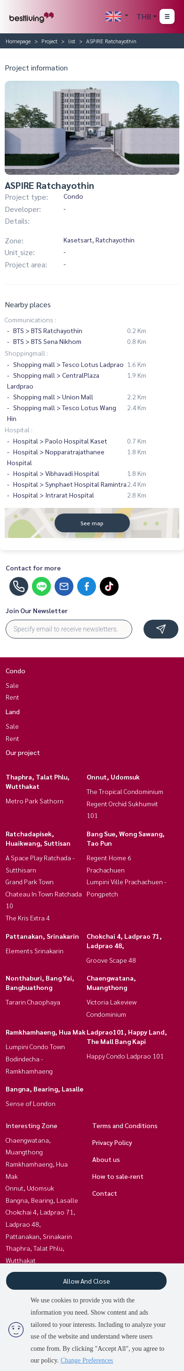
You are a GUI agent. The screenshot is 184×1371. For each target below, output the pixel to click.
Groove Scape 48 (111, 960)
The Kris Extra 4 (28, 917)
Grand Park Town (30, 881)
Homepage (18, 41)
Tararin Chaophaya (33, 1001)
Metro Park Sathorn (35, 800)
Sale (12, 685)
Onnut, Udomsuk (113, 776)
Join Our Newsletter (37, 610)
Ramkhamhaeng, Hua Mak (46, 1032)
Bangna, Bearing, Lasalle (44, 1088)
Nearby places (28, 304)
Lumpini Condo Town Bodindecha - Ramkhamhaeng (35, 1058)
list (71, 41)
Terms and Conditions (125, 1125)
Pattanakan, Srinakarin (42, 936)
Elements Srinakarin (35, 950)
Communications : (30, 319)
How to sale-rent (118, 1176)
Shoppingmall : (26, 353)
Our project (23, 752)
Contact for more (33, 567)
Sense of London (31, 1103)
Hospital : (18, 429)
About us (106, 1159)
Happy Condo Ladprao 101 (125, 1056)
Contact (104, 1193)
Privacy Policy (112, 1142)
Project (49, 41)
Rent (12, 697)
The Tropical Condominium (125, 791)
